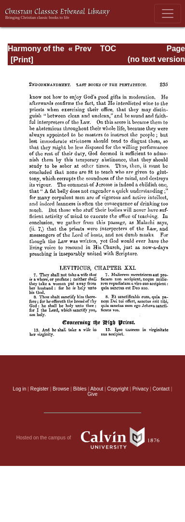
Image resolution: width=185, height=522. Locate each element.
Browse (61, 389)
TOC (108, 48)
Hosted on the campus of (92, 438)
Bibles (80, 389)
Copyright (118, 389)
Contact (161, 389)
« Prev (80, 48)
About (96, 389)
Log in (19, 389)
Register (39, 389)
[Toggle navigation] (167, 13)
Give (92, 394)
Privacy (140, 389)
